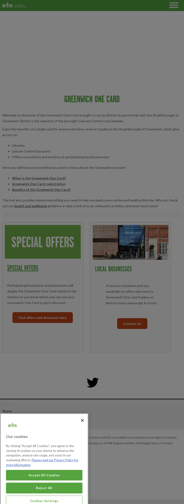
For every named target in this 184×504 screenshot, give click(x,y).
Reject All (44, 498)
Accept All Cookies (44, 485)
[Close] (82, 430)
